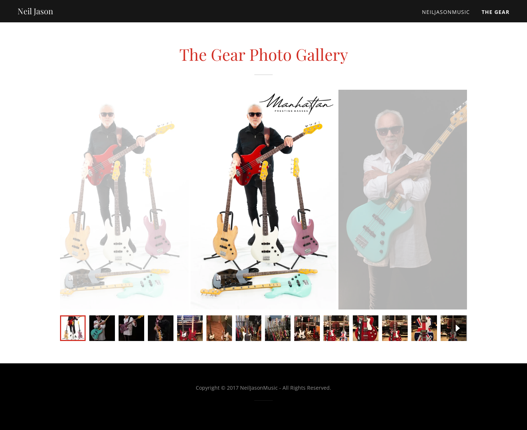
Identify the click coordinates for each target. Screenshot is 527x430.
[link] (35, 12)
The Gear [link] (495, 11)
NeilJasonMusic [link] (446, 11)
